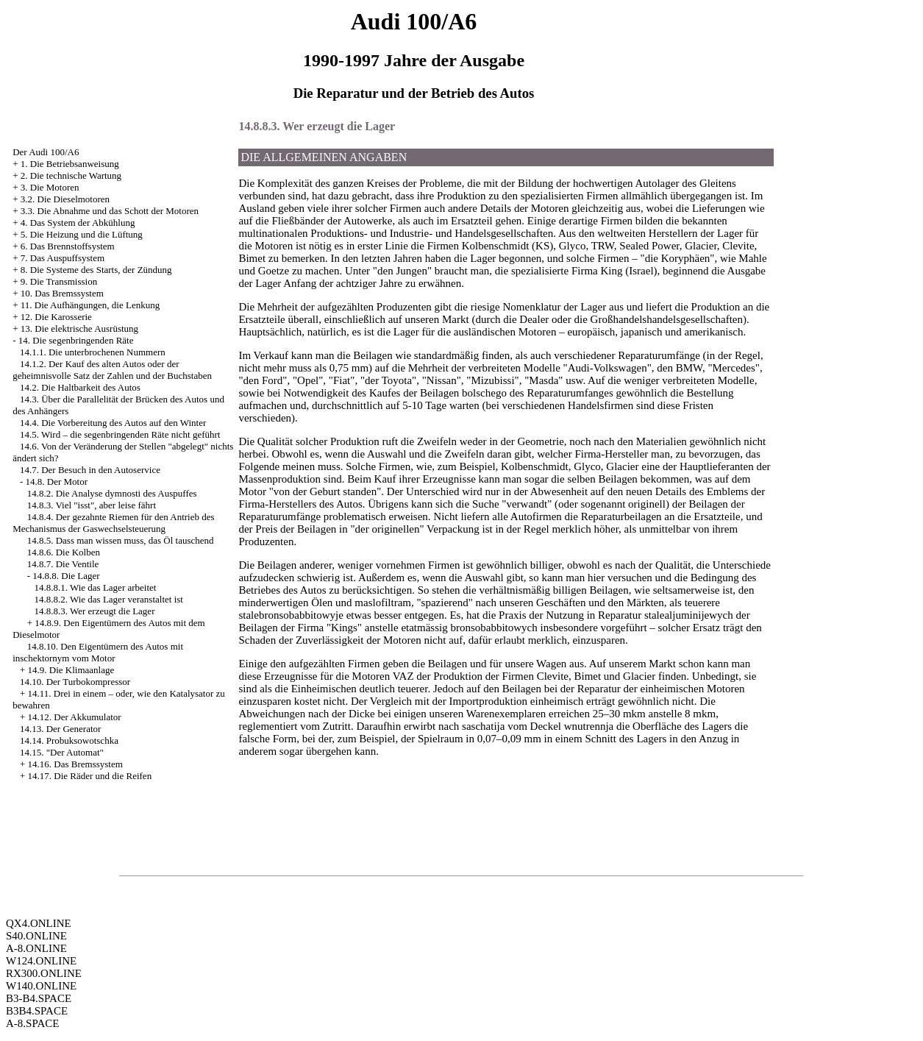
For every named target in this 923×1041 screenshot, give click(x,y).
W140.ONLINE (41, 986)
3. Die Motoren (50, 187)
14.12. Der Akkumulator (74, 716)
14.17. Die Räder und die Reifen (90, 775)
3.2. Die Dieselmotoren (65, 199)
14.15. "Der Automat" (62, 752)
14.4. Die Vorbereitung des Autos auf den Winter (113, 422)
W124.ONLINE (41, 961)
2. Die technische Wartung (71, 175)
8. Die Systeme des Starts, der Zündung (96, 269)
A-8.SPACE (32, 1023)
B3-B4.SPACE (38, 998)
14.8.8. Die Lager (65, 575)
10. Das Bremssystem (62, 293)
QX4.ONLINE (38, 923)
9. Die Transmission (59, 281)
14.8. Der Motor (57, 481)
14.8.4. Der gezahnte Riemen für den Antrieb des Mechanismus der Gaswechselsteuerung (113, 522)
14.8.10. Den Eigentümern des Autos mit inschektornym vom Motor (98, 652)
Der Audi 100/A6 (46, 151)
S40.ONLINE (36, 936)
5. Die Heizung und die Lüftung (82, 234)
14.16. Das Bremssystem (75, 764)
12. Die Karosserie (56, 316)
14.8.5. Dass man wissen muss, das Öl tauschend (120, 540)
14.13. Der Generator (60, 728)
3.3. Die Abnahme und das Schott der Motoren (110, 210)
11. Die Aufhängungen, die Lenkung (90, 304)
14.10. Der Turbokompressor (75, 681)
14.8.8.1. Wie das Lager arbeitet (95, 587)
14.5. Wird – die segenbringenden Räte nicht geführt (120, 434)
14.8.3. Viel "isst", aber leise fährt (91, 505)
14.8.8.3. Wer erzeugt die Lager (94, 611)
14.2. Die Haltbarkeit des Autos (80, 387)
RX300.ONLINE (44, 973)
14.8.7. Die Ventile (63, 563)
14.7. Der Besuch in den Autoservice (90, 469)
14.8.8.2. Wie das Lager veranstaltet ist (108, 599)
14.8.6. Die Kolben (63, 552)
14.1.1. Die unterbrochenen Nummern (92, 352)
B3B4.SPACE (37, 1011)
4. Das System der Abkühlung (78, 222)
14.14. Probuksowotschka (69, 740)
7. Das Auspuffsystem (62, 257)
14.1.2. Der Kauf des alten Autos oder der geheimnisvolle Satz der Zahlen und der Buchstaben (112, 369)
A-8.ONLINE (36, 948)
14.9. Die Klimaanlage (71, 669)
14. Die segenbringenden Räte (76, 340)
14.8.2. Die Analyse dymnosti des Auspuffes (112, 493)
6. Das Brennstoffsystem (68, 246)
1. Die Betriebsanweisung (70, 163)
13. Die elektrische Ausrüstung (79, 328)
